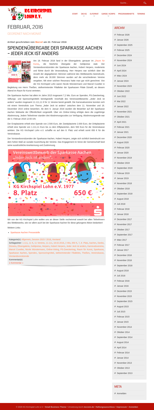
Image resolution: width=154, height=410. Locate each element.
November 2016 (124, 260)
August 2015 (123, 306)
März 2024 (122, 76)
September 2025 (124, 45)
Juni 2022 (121, 96)
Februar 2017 (123, 245)
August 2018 (123, 199)
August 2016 (123, 270)
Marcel (39, 42)
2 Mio (68, 243)
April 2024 (121, 70)
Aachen (92, 243)
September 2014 (124, 337)
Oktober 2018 (123, 188)
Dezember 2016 (124, 255)
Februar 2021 (123, 127)
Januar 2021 (123, 132)
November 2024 (124, 60)
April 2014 (121, 347)
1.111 (25, 243)
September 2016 (124, 265)
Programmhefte (126, 14)
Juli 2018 (121, 204)
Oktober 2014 (123, 332)
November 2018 (124, 183)
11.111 (49, 243)
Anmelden (121, 393)
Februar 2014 (123, 352)
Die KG (84, 14)
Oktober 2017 (123, 229)
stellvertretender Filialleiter (68, 253)
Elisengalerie (24, 246)
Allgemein (26, 239)
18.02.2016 (59, 243)
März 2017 (122, 240)
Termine (141, 14)
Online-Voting (52, 249)
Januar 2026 (123, 40)
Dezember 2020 (124, 137)
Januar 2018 (123, 214)
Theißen (86, 253)
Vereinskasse (97, 253)
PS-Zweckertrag (67, 249)
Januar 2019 (123, 178)
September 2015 (124, 301)
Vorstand (56, 239)
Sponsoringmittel (46, 253)
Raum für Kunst (84, 249)
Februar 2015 (123, 316)
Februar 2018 (123, 209)
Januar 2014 (123, 358)
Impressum (121, 407)
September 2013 (124, 373)
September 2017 (124, 234)
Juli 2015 (121, 311)
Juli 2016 (121, 275)
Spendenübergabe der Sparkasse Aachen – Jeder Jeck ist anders (54, 51)
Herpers (46, 246)
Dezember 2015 (124, 291)
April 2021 (121, 122)
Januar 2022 (123, 106)
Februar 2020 (123, 147)
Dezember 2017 (124, 219)
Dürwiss (12, 246)
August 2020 (123, 142)
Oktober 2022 (123, 91)
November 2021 (124, 111)
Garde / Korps (108, 14)
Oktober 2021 (123, 117)
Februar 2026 (123, 35)
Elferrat (94, 14)
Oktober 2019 (123, 163)
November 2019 (124, 158)
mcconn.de (89, 407)
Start (75, 14)
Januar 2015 (123, 322)
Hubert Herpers (58, 246)
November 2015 (124, 296)
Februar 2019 (123, 173)
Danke (101, 243)
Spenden (32, 253)
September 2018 (124, 193)
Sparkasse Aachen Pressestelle (25, 232)
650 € (74, 243)
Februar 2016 (123, 281)
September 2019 (124, 168)
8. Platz (84, 243)
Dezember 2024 (124, 55)
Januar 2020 (123, 152)
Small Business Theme (55, 407)
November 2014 (124, 327)
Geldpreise (36, 246)
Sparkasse (99, 249)
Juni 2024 (121, 65)
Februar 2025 (123, 50)
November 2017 (124, 224)
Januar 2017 (123, 250)
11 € (31, 243)
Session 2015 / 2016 (41, 239)
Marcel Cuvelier (16, 249)
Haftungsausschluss (105, 407)
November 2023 (124, 86)
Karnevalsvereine (95, 246)
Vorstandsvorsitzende (19, 256)
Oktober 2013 (123, 368)
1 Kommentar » (16, 263)
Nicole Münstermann (35, 249)
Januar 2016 (123, 286)
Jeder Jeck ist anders (76, 246)
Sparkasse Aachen (18, 253)
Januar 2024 (123, 81)
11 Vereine (40, 243)
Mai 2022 (121, 101)
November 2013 (124, 363)
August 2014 (123, 342)
